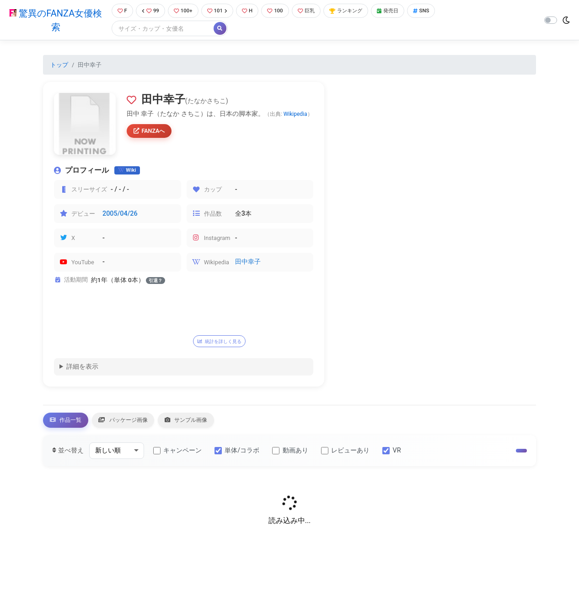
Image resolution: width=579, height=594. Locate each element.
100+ (182, 11)
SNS (439, 11)
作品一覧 (70, 424)
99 (148, 11)
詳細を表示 (82, 369)
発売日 (403, 11)
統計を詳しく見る (225, 342)
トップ (59, 65)
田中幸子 (248, 263)
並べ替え (68, 456)
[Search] (158, 29)
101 (219, 11)
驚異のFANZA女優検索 (54, 20)
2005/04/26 (120, 214)
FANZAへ (151, 132)
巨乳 (314, 11)
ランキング (357, 11)
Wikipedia (295, 115)
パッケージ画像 (139, 424)
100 (281, 11)
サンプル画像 (214, 424)
